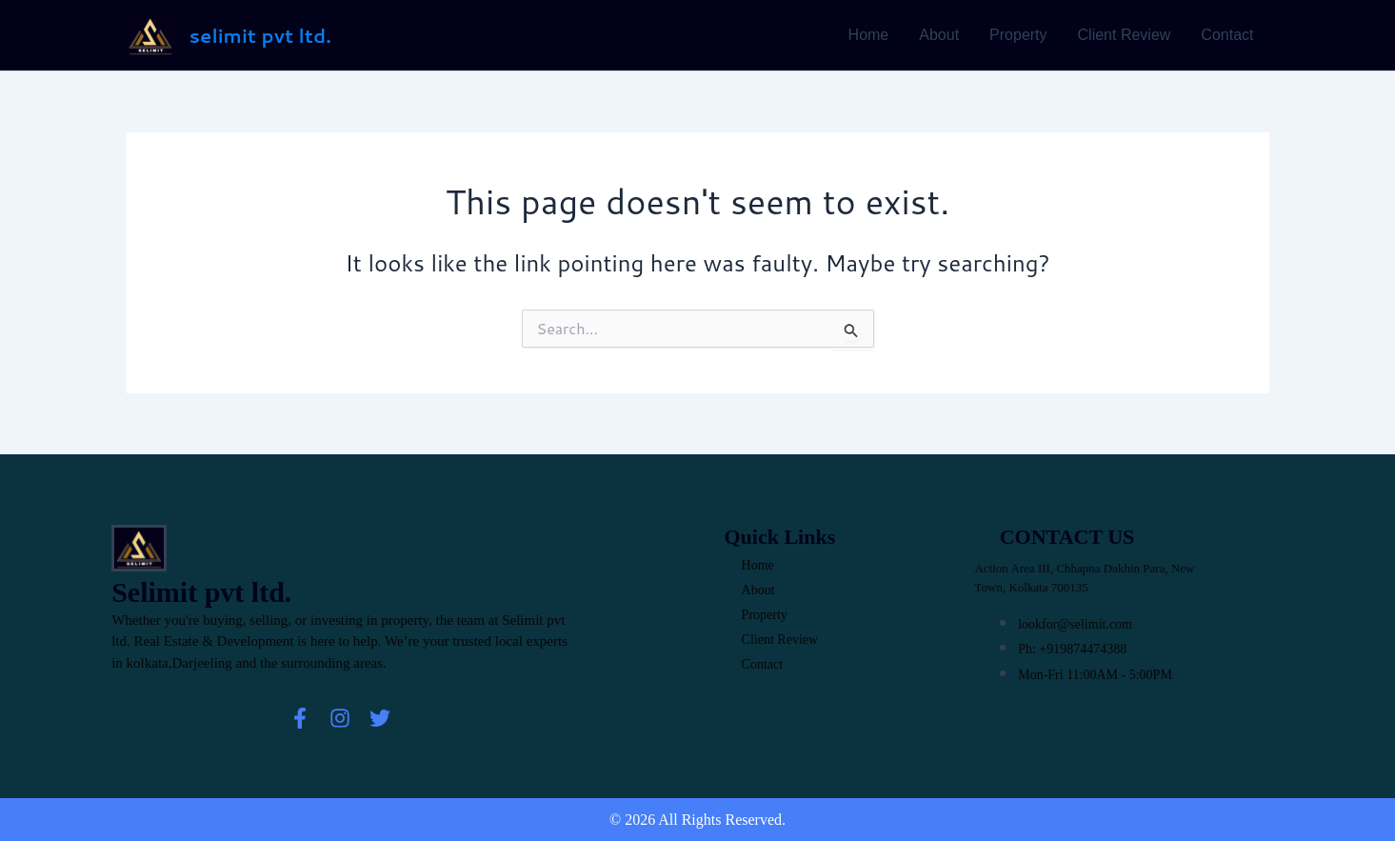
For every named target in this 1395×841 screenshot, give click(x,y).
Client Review (1124, 35)
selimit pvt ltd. (260, 35)
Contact (1227, 35)
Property (1017, 35)
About (939, 35)
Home (868, 35)
